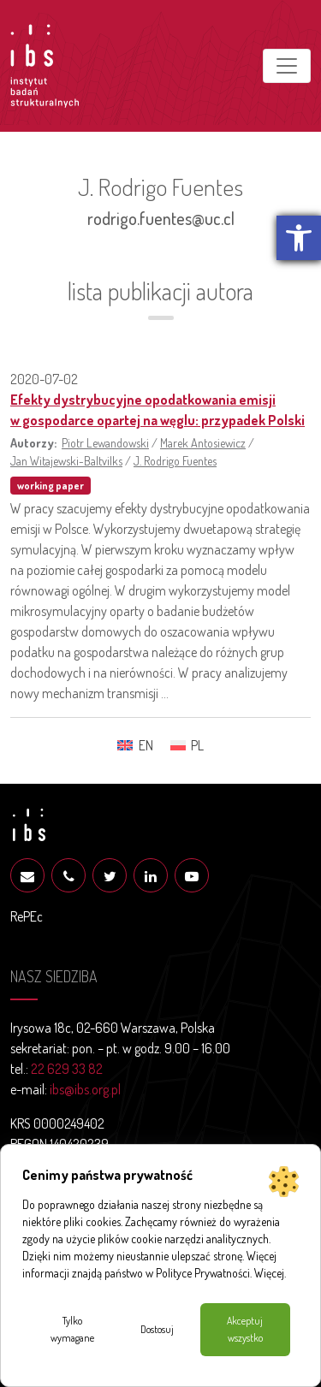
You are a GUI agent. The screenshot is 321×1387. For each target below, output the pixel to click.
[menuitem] (135, 744)
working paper (50, 485)
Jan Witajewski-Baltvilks (66, 460)
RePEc (26, 916)
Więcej (269, 1272)
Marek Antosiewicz (203, 442)
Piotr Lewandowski (105, 442)
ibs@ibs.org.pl (85, 1089)
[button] (298, 238)
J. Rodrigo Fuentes (175, 460)
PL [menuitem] (197, 745)
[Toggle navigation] (287, 66)
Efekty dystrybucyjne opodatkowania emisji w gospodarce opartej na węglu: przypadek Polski (157, 410)
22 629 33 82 (67, 1068)
